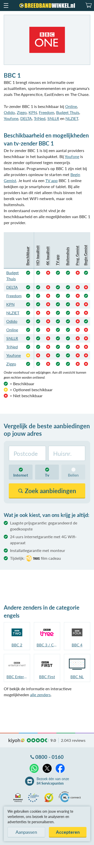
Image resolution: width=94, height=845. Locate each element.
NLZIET (71, 118)
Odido (9, 112)
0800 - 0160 (49, 757)
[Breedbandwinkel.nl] (47, 5)
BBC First (47, 676)
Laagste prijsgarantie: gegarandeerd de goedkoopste (43, 525)
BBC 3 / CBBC (47, 645)
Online (71, 106)
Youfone (11, 118)
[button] (6, 5)
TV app (51, 180)
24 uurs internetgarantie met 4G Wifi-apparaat (43, 539)
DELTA (26, 118)
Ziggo (22, 112)
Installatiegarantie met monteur (37, 550)
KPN (33, 112)
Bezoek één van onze (53, 781)
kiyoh (17, 741)
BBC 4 (77, 645)
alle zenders (40, 694)
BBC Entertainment (17, 676)
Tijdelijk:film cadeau (35, 558)
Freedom (46, 112)
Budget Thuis (67, 112)
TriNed (39, 118)
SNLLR (53, 118)
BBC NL (77, 676)
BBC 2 (17, 645)
